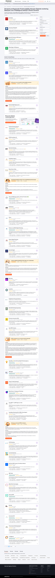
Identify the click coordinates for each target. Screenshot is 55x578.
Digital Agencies (9, 6)
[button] (45, 1)
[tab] (6, 551)
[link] (24, 1)
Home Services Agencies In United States (17, 6)
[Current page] (13, 546)
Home (5, 6)
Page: (11, 546)
